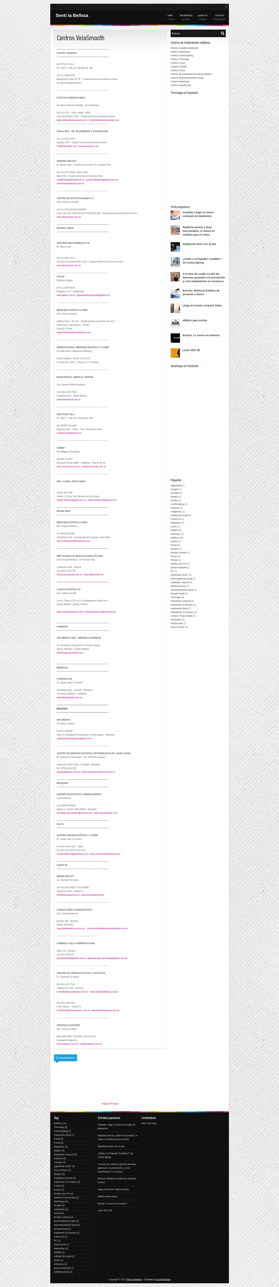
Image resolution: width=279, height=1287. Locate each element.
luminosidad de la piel (181, 578)
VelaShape (176, 619)
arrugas (174, 489)
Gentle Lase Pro (179, 563)
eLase (174, 526)
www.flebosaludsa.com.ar (69, 697)
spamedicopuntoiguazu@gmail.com (74, 738)
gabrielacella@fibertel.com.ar (71, 958)
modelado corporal (180, 582)
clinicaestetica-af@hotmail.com (100, 612)
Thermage (176, 597)
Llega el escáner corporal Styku (202, 305)
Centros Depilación (180, 81)
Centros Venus (178, 70)
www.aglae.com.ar (66, 295)
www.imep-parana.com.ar (69, 574)
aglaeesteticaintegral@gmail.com (93, 295)
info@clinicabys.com (67, 146)
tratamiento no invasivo (182, 612)
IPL (172, 571)
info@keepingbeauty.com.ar (71, 179)
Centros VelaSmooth (181, 85)
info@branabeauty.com (68, 895)
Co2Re (174, 500)
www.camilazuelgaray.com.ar (102, 500)
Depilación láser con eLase (199, 243)
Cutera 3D (176, 519)
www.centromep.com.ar (68, 466)
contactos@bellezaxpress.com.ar (73, 1010)
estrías (174, 541)
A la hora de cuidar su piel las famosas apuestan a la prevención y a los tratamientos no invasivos (204, 277)
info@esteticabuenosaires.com (104, 120)
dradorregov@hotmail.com (70, 653)
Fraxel (174, 556)
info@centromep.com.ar (94, 466)
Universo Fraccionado (181, 616)
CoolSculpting (177, 504)
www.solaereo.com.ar (67, 1044)
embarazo (176, 534)
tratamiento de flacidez (182, 604)
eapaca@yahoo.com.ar (68, 772)
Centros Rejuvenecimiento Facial (187, 78)
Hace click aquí (149, 1123)
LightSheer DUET (179, 575)
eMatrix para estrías (195, 320)
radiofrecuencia (178, 586)
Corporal (175, 508)
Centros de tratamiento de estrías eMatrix (191, 74)
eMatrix (174, 530)
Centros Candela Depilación (184, 48)
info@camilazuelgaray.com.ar (71, 500)
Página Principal (110, 1103)
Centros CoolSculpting (182, 55)
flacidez (174, 549)
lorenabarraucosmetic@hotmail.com (75, 813)
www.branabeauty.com (93, 895)
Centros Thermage (180, 59)
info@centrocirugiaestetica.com (72, 854)
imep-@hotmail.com (94, 574)
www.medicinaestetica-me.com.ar (98, 772)
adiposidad (176, 485)
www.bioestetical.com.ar (69, 399)
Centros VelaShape (180, 51)
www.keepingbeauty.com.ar (70, 183)
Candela (175, 493)
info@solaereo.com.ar (91, 1044)
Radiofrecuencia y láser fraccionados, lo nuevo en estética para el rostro (199, 231)
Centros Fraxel (178, 63)
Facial (174, 545)
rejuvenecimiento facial (182, 590)
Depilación (176, 523)
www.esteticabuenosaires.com (72, 120)
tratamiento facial (179, 608)
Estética (175, 537)
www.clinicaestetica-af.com (70, 612)
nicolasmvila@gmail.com (69, 433)
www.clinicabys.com (89, 146)
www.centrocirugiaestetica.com (105, 854)
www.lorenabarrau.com (105, 813)
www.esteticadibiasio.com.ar (104, 991)
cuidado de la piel (179, 515)
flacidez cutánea (179, 552)
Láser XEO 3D (191, 350)
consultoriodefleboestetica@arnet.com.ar (107, 928)
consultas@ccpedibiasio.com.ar (72, 991)
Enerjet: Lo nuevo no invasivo (201, 335)
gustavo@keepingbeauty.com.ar (102, 179)
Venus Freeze (177, 627)
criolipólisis (176, 511)
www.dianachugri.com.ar (69, 217)
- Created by (156, 1279)
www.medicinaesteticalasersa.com (74, 332)
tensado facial (177, 593)
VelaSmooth (177, 623)
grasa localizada (179, 567)
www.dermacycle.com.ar (69, 265)
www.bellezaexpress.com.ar (105, 1010)
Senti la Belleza (72, 15)
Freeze (174, 560)
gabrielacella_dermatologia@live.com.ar (107, 958)
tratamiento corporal (181, 601)
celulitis (174, 496)
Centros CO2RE (179, 66)
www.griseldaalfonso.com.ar (71, 928)
